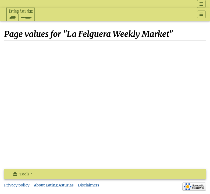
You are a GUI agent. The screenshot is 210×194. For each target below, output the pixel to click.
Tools (25, 174)
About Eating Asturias (54, 185)
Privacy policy (17, 185)
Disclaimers (88, 185)
